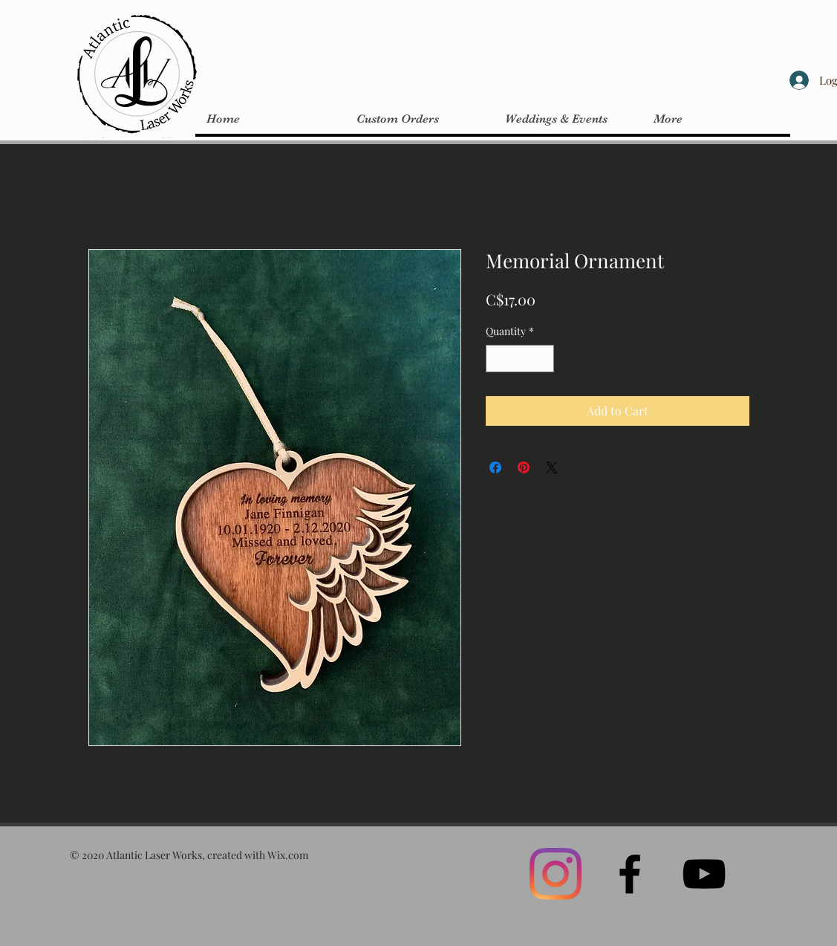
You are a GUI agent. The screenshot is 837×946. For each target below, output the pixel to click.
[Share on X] (552, 467)
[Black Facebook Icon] (630, 874)
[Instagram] (556, 874)
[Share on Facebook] (495, 467)
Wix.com (287, 855)
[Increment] (542, 359)
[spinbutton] (520, 359)
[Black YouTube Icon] (704, 874)
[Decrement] (497, 359)
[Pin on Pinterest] (524, 467)
